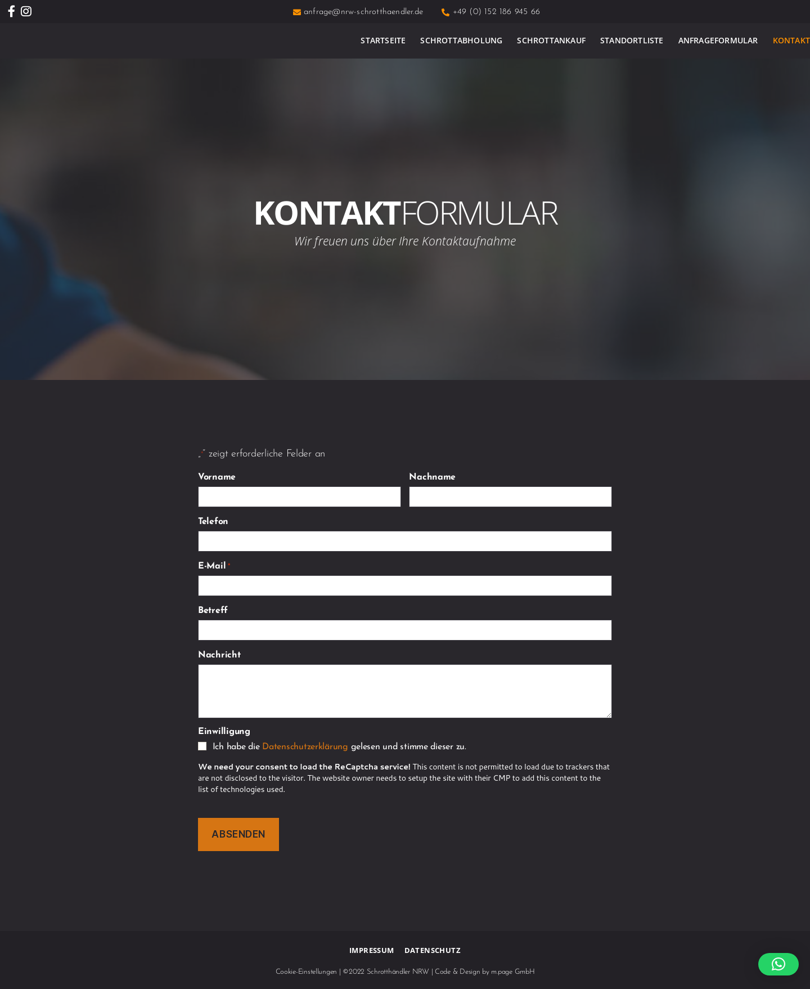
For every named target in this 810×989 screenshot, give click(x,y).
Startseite (383, 38)
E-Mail (214, 564)
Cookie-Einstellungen (307, 970)
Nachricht (219, 653)
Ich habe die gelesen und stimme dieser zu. (339, 745)
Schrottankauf (551, 38)
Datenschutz (432, 948)
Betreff (213, 609)
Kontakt (791, 38)
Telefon (213, 520)
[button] (778, 964)
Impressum (371, 948)
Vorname (217, 475)
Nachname (432, 475)
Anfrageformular (718, 38)
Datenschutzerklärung (305, 745)
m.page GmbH (512, 970)
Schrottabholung (461, 38)
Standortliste (632, 38)
